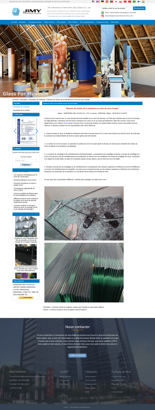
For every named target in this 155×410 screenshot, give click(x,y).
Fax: (11, 380)
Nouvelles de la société (21, 110)
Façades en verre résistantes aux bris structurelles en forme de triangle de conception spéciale (26, 241)
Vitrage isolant (90, 384)
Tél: (11, 384)
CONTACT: (14, 388)
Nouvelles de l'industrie (37, 99)
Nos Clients (72, 22)
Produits (22, 22)
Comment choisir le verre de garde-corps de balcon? (68, 310)
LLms (114, 388)
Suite (87, 392)
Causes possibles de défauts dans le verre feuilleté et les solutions (26, 195)
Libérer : (109, 113)
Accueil (14, 22)
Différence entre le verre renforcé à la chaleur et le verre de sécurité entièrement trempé (26, 201)
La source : (94, 113)
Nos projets (61, 22)
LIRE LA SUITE (77, 355)
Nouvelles (115, 22)
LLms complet (117, 392)
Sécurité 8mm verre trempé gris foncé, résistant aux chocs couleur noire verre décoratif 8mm (26, 269)
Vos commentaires (87, 22)
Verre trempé (90, 376)
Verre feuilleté (90, 380)
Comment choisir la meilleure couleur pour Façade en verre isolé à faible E (78, 307)
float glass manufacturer (80, 407)
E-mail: (12, 376)
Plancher (115, 384)
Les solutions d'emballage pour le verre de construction (25, 176)
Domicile (15, 99)
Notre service (49, 22)
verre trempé (67, 123)
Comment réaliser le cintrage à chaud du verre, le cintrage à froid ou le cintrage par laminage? (25, 208)
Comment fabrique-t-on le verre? (25, 181)
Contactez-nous (102, 22)
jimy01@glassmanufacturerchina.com (119, 16)
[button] (74, 95)
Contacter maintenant (26, 297)
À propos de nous (35, 22)
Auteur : (61, 113)
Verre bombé (90, 388)
